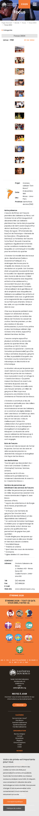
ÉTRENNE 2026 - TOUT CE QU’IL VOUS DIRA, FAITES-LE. (20, 601)
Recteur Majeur (19, 734)
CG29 (24, 4)
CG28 (19, 745)
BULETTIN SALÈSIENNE (19, 660)
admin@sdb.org (19, 688)
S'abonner (19, 705)
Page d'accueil (7, 23)
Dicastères (19, 738)
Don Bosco (19, 720)
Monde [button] (20, 751)
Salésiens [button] (19, 715)
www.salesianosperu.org (25, 589)
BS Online (32, 660)
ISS (10, 662)
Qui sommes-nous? (19, 718)
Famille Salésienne (19, 727)
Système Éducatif (19, 725)
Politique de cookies (14, 808)
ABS (15, 662)
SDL (7, 660)
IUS (21, 662)
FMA (26, 662)
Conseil (19, 736)
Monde (17, 23)
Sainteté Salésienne (19, 722)
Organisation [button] (19, 730)
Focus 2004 (32, 23)
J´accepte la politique (15, 802)
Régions (19, 740)
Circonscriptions (19, 743)
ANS (2, 660)
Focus (24, 23)
